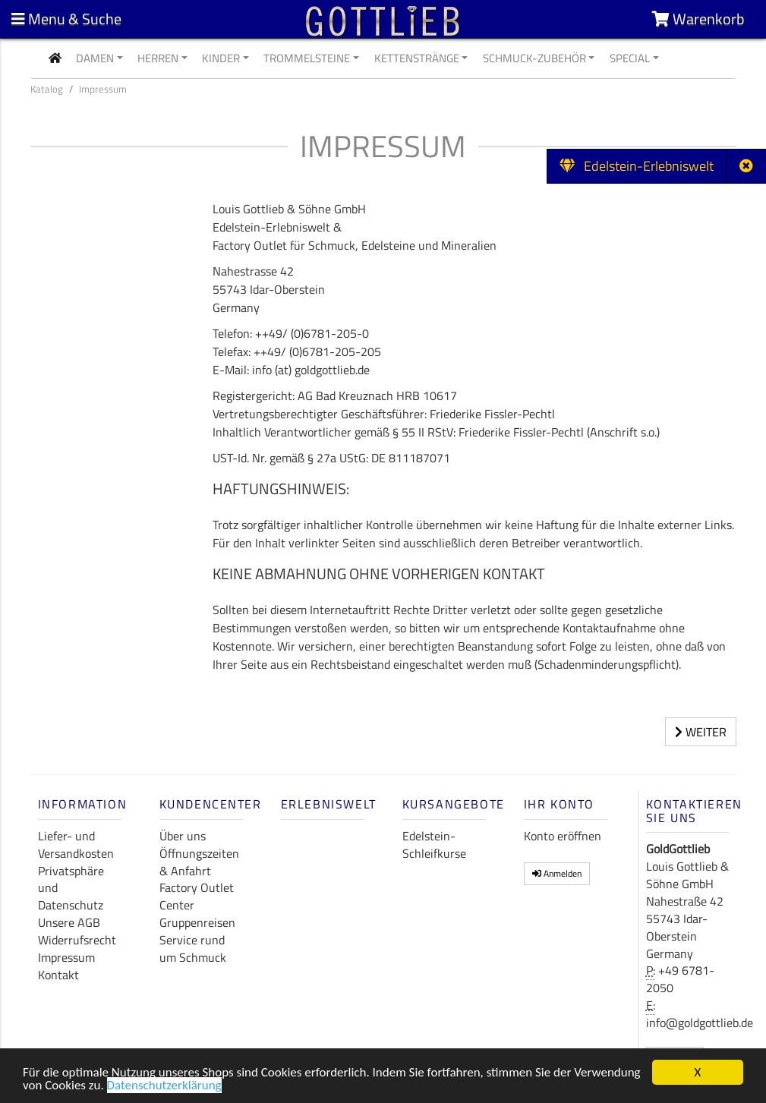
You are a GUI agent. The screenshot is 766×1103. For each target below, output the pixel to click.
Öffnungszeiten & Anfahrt (199, 862)
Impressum (66, 957)
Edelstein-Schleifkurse (434, 844)
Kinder (221, 58)
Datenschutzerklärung (164, 1087)
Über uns (182, 836)
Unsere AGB (69, 922)
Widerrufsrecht (77, 940)
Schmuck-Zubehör (534, 58)
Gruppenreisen (197, 922)
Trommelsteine (306, 58)
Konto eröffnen (562, 836)
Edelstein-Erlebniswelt (637, 166)
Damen (95, 58)
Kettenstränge (416, 58)
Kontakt (58, 975)
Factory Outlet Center (196, 896)
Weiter (701, 732)
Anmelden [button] (557, 873)
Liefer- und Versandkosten (76, 844)
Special (630, 58)
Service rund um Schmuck (192, 948)
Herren (157, 58)
